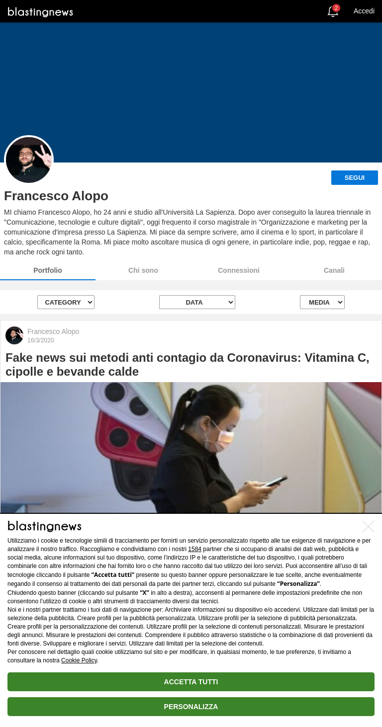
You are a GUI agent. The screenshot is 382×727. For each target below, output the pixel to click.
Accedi (364, 11)
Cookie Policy (79, 660)
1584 (194, 549)
